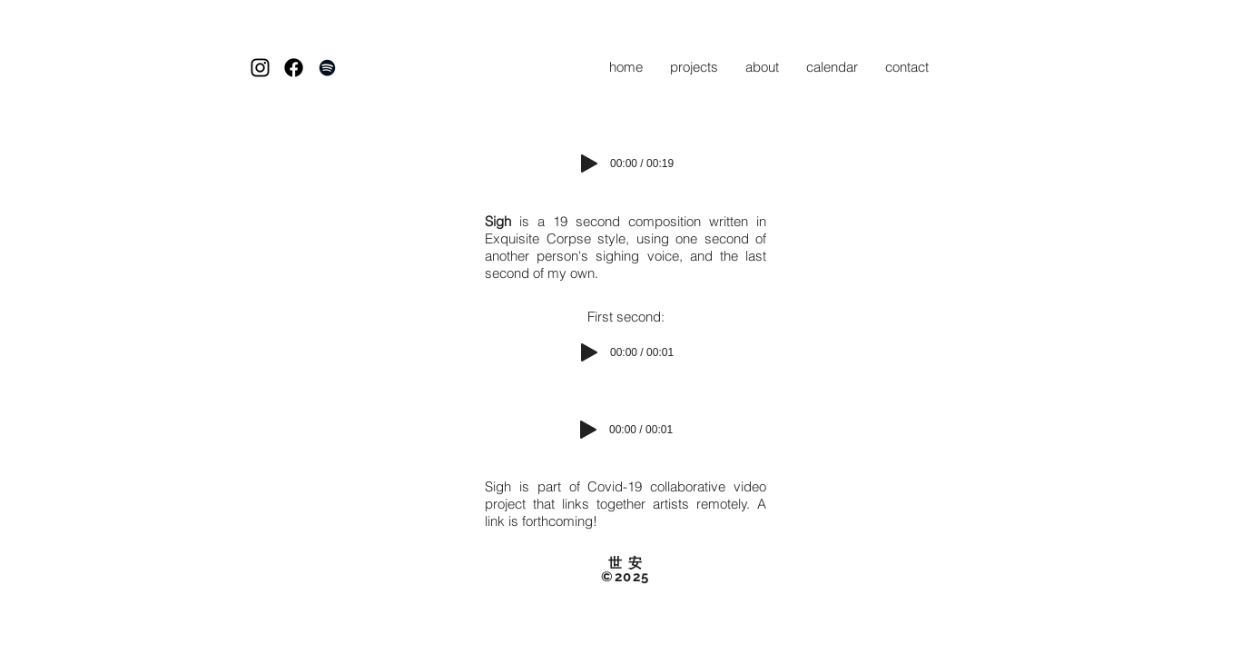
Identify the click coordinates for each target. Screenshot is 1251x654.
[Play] (589, 163)
